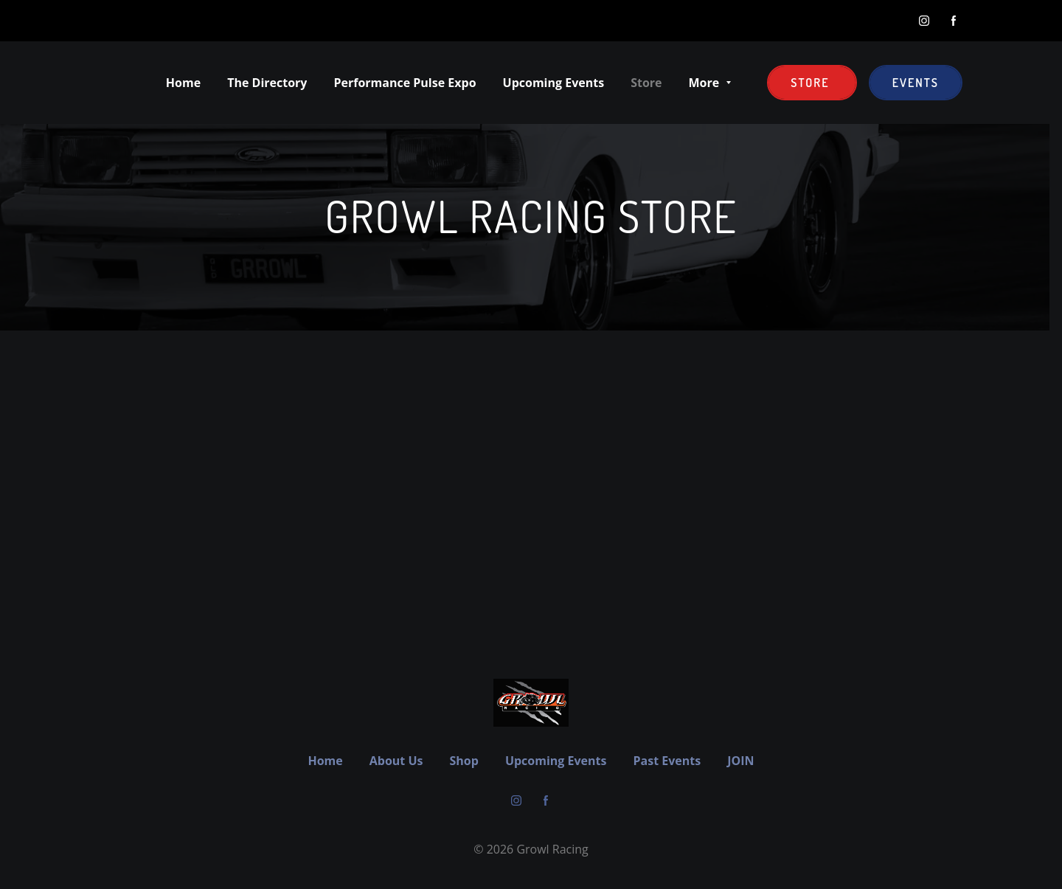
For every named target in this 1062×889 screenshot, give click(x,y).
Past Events (667, 761)
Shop (464, 761)
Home (325, 761)
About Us (396, 761)
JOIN (740, 761)
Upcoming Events (556, 761)
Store (812, 82)
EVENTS (915, 82)
